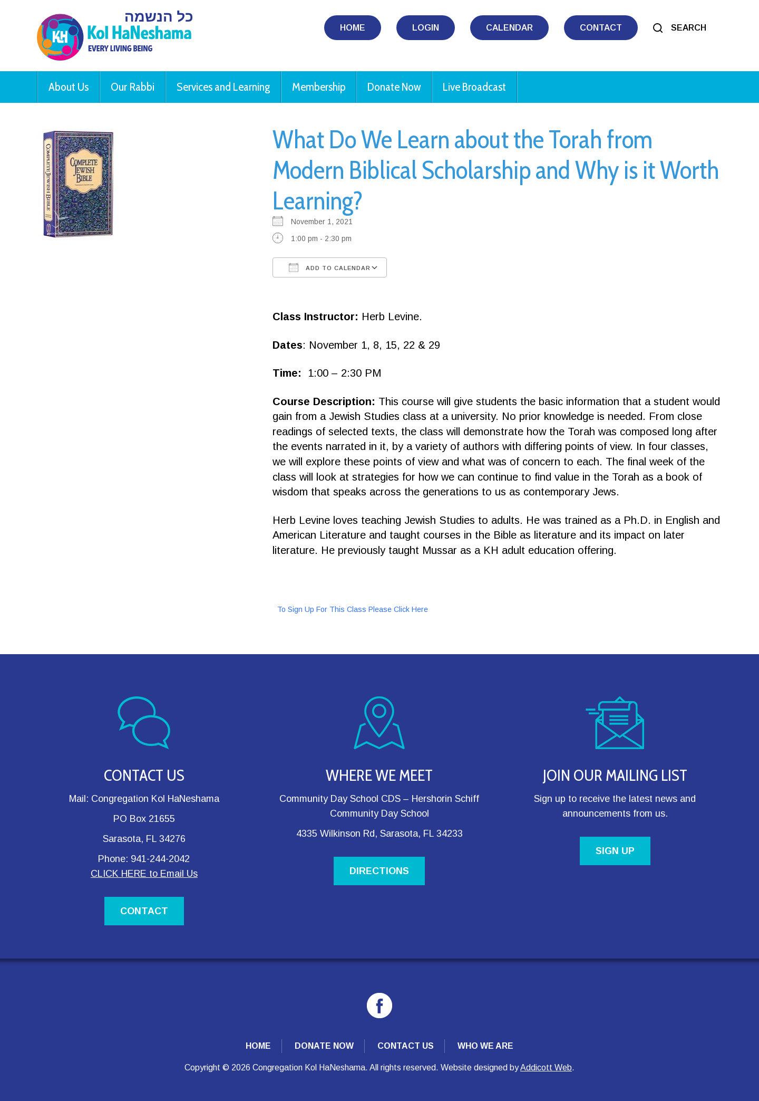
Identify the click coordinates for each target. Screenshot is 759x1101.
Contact (601, 27)
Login (425, 27)
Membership (318, 87)
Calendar (509, 27)
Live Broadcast (474, 87)
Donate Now (394, 87)
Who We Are (485, 1045)
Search (688, 27)
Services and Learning (223, 87)
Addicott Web (546, 1067)
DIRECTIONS (379, 871)
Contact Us (405, 1045)
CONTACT (144, 911)
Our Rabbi (132, 87)
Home (352, 27)
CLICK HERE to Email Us (144, 873)
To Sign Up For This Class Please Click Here (352, 609)
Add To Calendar (330, 267)
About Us (68, 87)
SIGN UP (615, 851)
